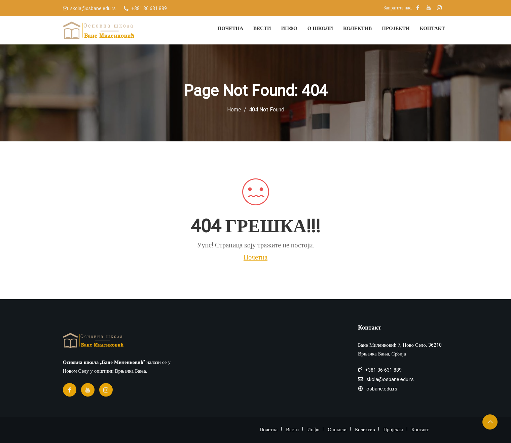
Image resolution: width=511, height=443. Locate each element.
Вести (262, 28)
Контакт (432, 28)
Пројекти (395, 28)
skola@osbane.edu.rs (93, 8)
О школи (320, 28)
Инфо (289, 28)
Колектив (357, 28)
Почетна (230, 28)
